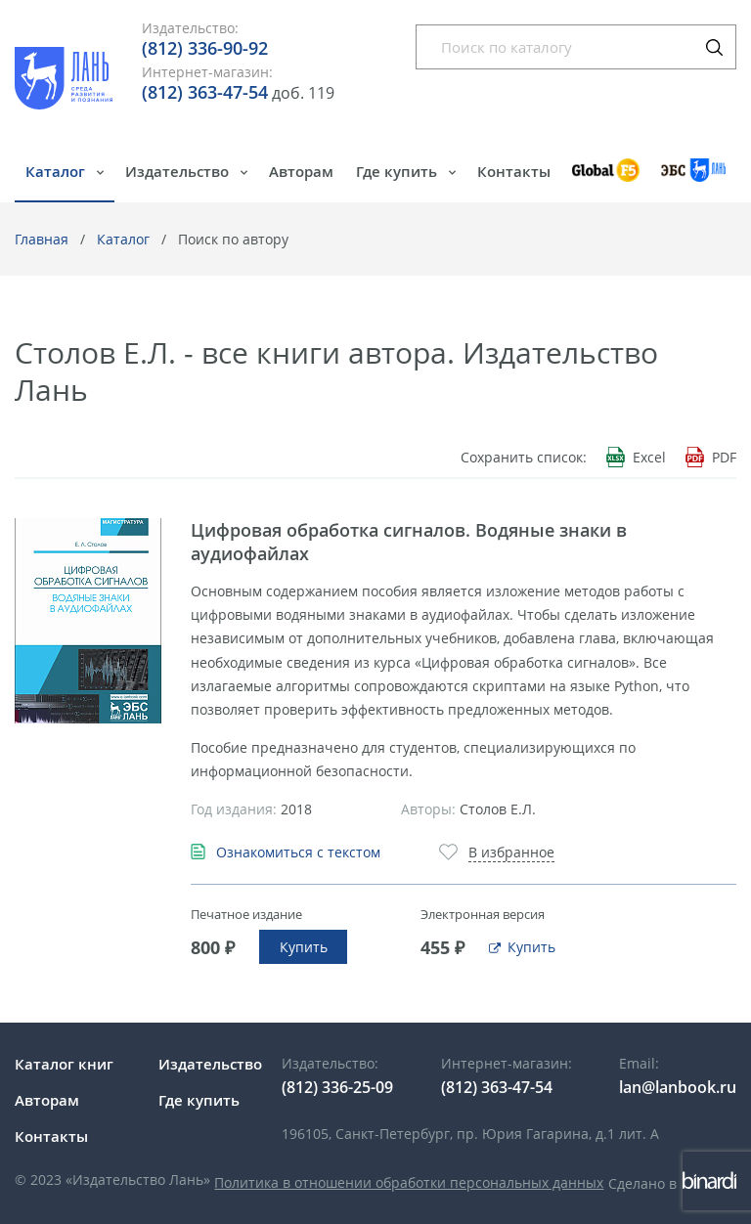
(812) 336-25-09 (337, 1087)
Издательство (179, 171)
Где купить (398, 171)
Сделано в (672, 1183)
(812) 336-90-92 (205, 48)
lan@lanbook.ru (677, 1087)
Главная (41, 239)
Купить (304, 947)
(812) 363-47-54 (205, 92)
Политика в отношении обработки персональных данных (408, 1182)
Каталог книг (64, 1063)
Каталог (57, 171)
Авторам (301, 171)
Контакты (514, 171)
